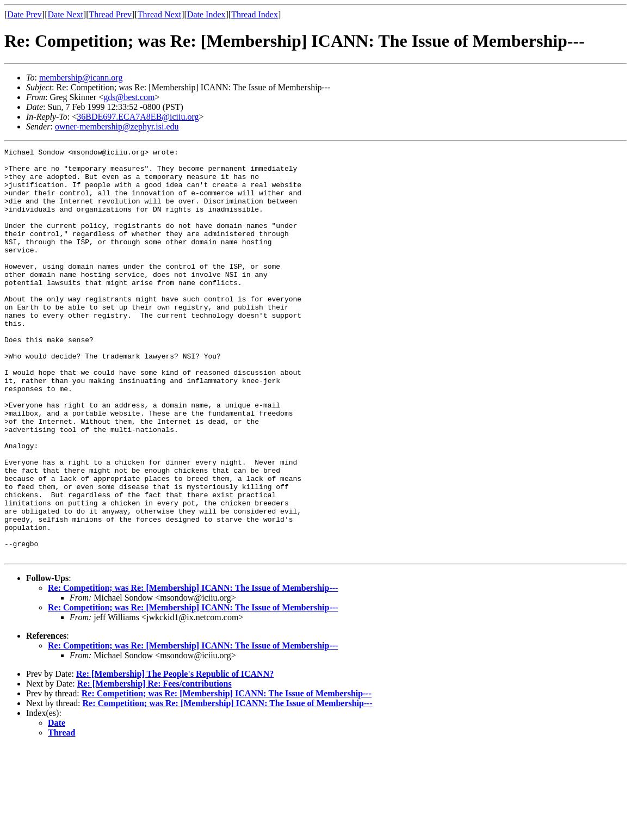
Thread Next (159, 14)
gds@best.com (128, 97)
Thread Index (254, 14)
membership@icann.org (81, 77)
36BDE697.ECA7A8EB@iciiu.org (138, 116)
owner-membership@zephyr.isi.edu (117, 126)
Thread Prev (110, 14)
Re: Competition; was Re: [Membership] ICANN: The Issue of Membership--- (193, 669)
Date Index (206, 14)
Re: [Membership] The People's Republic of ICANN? (175, 755)
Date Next (65, 14)
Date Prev (24, 14)
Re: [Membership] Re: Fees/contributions (154, 765)
